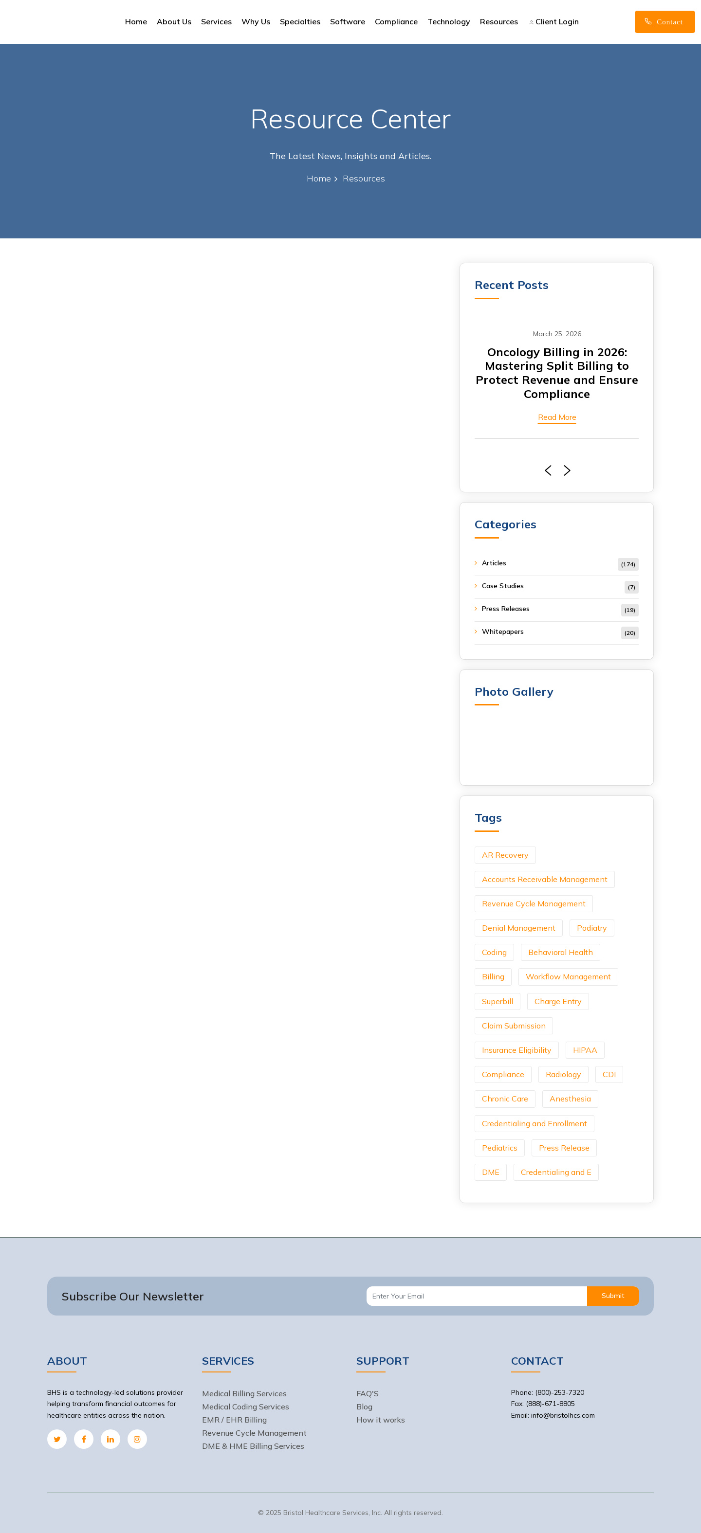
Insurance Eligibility (517, 1050)
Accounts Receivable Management (545, 879)
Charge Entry (558, 1001)
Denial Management (518, 928)
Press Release (564, 1148)
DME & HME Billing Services (253, 1446)
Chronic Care (505, 1098)
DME (490, 1172)
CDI (609, 1074)
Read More (557, 417)
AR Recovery (505, 855)
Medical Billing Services (244, 1393)
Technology (448, 21)
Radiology (563, 1074)
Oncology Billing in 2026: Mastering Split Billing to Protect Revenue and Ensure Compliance (557, 372)
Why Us (255, 21)
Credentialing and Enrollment (534, 1123)
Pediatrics (499, 1148)
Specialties (300, 21)
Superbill (497, 1001)
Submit (613, 1295)
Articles (494, 563)
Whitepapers (503, 631)
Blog (364, 1406)
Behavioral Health (560, 952)
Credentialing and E (556, 1172)
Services (216, 21)
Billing (493, 976)
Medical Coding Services (245, 1406)
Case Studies (503, 585)
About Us (174, 21)
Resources (499, 21)
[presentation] (546, 470)
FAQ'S (367, 1393)
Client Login (554, 21)
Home (136, 21)
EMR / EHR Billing (234, 1420)
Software (347, 21)
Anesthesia (570, 1098)
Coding (494, 952)
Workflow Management (568, 976)
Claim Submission (514, 1025)
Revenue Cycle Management (534, 903)
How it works (380, 1420)
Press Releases (506, 608)
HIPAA (585, 1050)
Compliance (396, 21)
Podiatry (592, 928)
